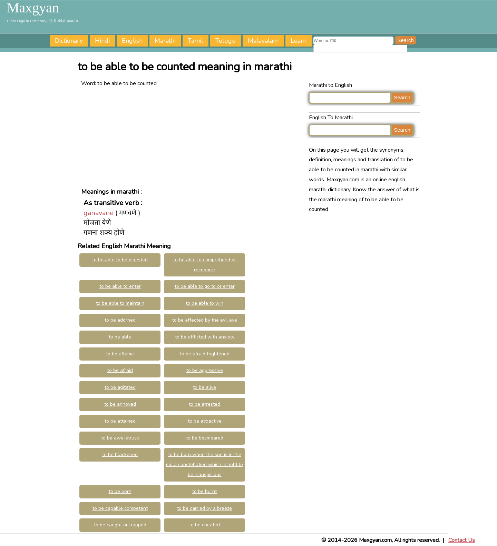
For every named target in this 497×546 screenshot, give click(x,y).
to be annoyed (120, 404)
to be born (120, 491)
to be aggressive (204, 370)
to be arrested (204, 404)
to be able (120, 337)
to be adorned (120, 320)
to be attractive (205, 421)
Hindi (102, 41)
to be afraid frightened (205, 354)
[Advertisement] (193, 137)
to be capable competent (120, 508)
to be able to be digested (120, 259)
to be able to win (204, 303)
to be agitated (120, 387)
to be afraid (120, 370)
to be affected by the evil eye (204, 320)
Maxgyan (33, 8)
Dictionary (69, 41)
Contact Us (461, 540)
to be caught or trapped (120, 525)
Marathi (165, 41)
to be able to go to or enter (205, 286)
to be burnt (204, 491)
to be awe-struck (120, 438)
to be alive (204, 387)
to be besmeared (204, 438)
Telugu (225, 41)
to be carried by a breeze (204, 508)
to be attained (120, 421)
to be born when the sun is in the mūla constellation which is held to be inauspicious (204, 464)
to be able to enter (120, 286)
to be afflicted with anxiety (204, 337)
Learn (298, 41)
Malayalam (263, 41)
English (132, 41)
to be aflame (120, 354)
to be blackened (120, 454)
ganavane (99, 213)
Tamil (195, 41)
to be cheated (204, 525)
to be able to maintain (120, 303)
